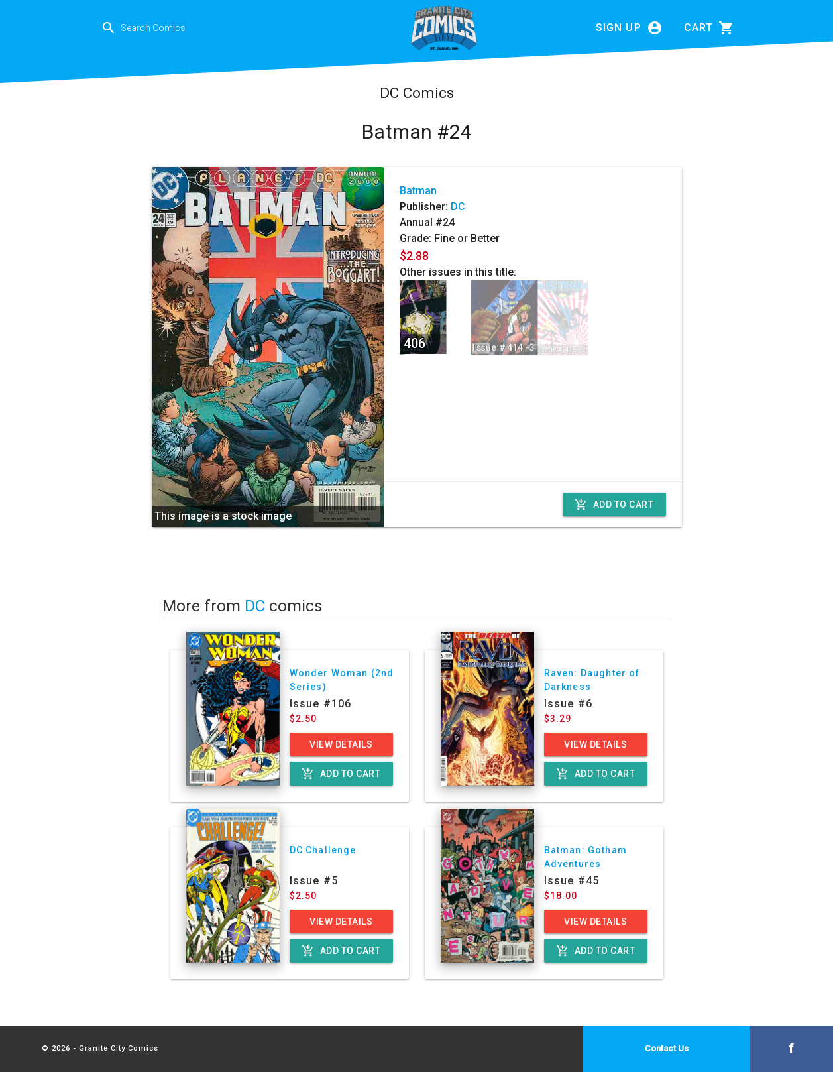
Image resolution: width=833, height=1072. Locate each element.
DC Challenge (323, 850)
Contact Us (667, 1048)
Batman (418, 190)
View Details (340, 744)
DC (458, 206)
